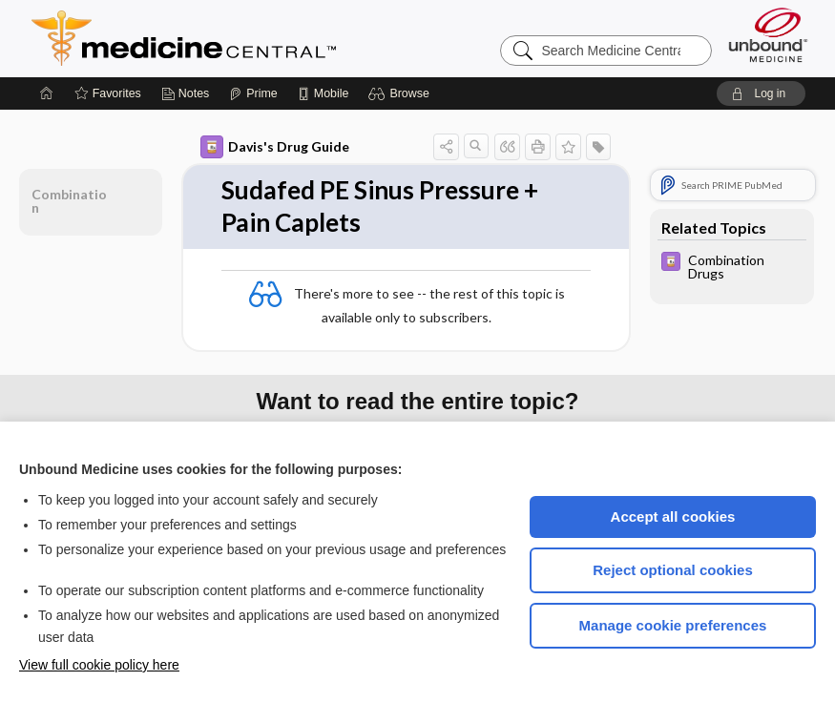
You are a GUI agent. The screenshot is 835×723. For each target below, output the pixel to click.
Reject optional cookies (673, 570)
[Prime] (253, 93)
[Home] (46, 93)
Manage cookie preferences (673, 625)
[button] (401, 93)
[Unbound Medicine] (768, 35)
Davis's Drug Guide (274, 146)
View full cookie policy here (99, 664)
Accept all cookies (673, 516)
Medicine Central (268, 38)
